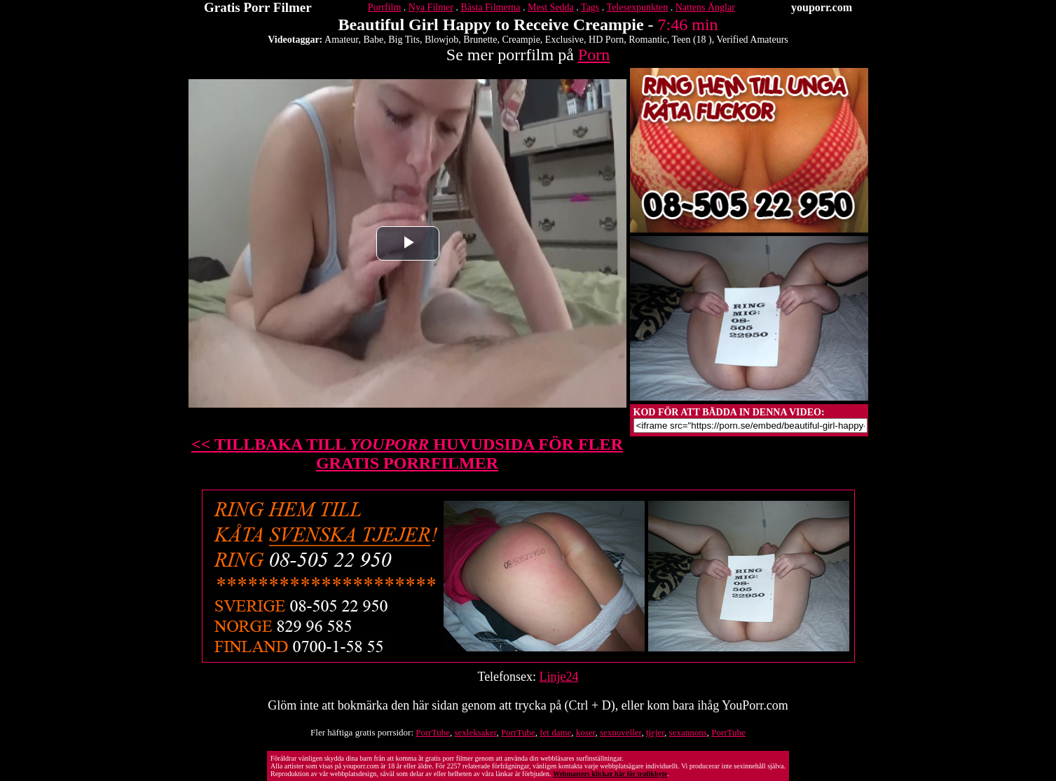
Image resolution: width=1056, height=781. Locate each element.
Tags (590, 7)
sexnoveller (620, 732)
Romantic (647, 39)
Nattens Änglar (705, 7)
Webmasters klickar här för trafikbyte (610, 773)
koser (586, 732)
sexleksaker (475, 732)
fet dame (555, 732)
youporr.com (821, 7)
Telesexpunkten (637, 7)
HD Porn (606, 39)
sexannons (688, 732)
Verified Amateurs (752, 39)
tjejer (655, 732)
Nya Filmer (431, 7)
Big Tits (404, 39)
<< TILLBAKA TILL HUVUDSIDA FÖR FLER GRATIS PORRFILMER (407, 453)
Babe (373, 39)
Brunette (480, 39)
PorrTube (433, 732)
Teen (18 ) (691, 39)
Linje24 (559, 677)
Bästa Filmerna (490, 7)
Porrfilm (384, 7)
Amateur (341, 39)
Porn (594, 55)
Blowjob (441, 39)
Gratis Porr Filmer (258, 7)
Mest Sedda (551, 7)
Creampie (521, 39)
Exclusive (564, 39)
